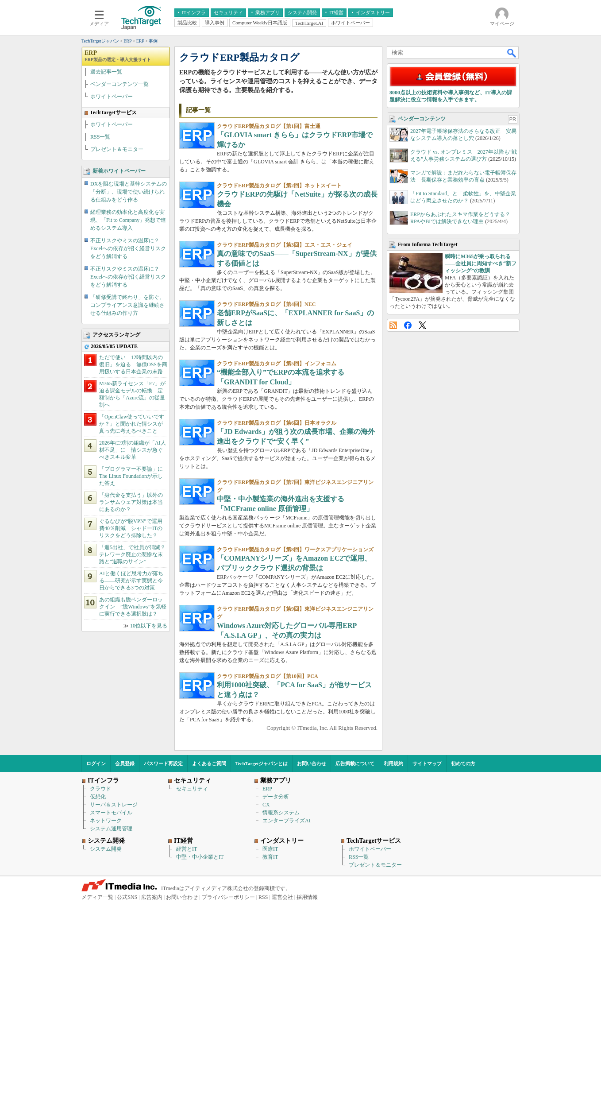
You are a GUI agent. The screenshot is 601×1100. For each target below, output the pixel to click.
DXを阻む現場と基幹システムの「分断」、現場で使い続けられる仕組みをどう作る (128, 318)
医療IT (270, 1045)
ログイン (96, 959)
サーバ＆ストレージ (114, 1000)
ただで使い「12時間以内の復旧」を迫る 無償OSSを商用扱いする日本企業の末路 (133, 490)
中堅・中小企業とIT (199, 1053)
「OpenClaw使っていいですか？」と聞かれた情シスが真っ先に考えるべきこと (131, 550)
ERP (118, 182)
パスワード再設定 (163, 959)
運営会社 (282, 1093)
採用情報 (307, 1093)
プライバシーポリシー (228, 1093)
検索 (512, 179)
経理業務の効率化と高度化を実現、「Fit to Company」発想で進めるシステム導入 (128, 346)
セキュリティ (192, 984)
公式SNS (127, 1093)
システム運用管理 (111, 1024)
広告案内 (151, 1093)
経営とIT (186, 1045)
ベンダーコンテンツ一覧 (119, 210)
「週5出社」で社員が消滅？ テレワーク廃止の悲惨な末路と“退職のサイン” (135, 680)
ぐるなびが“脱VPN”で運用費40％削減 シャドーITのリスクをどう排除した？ (130, 654)
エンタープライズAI (286, 1016)
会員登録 (125, 959)
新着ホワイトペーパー (119, 297)
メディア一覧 (97, 1093)
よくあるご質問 (209, 959)
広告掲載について (354, 959)
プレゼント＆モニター (116, 275)
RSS (393, 566)
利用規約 (393, 959)
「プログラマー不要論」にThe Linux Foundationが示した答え (131, 602)
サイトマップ (427, 959)
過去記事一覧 (106, 198)
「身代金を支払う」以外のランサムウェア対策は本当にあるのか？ (131, 628)
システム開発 (106, 1045)
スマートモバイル (111, 1008)
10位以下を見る (148, 752)
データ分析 (275, 992)
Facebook (408, 566)
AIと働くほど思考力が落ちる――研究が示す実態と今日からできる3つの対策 (131, 707)
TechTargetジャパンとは (261, 959)
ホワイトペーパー (111, 223)
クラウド (100, 984)
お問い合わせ (311, 959)
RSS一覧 (100, 263)
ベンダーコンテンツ (422, 360)
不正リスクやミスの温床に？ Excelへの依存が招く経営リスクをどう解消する (128, 375)
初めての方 (463, 959)
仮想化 (98, 992)
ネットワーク (106, 1016)
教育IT (270, 1053)
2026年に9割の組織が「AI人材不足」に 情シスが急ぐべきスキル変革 (132, 576)
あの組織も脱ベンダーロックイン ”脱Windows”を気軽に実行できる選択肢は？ (132, 733)
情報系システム (281, 1008)
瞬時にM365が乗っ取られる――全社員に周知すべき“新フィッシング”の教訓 (480, 505)
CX (266, 1000)
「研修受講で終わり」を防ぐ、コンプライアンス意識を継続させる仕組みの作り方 (127, 431)
